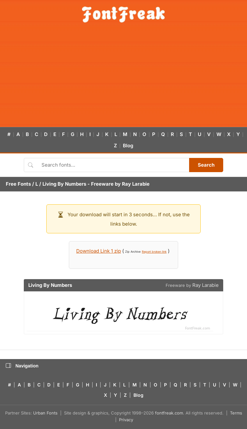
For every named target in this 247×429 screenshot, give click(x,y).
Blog (128, 145)
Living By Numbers (64, 184)
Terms (236, 412)
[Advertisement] (123, 79)
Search (206, 165)
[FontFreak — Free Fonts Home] (123, 14)
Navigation (22, 366)
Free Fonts (18, 184)
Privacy (126, 419)
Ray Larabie (136, 184)
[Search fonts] (113, 165)
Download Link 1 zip (98, 251)
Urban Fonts (45, 412)
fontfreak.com (169, 412)
